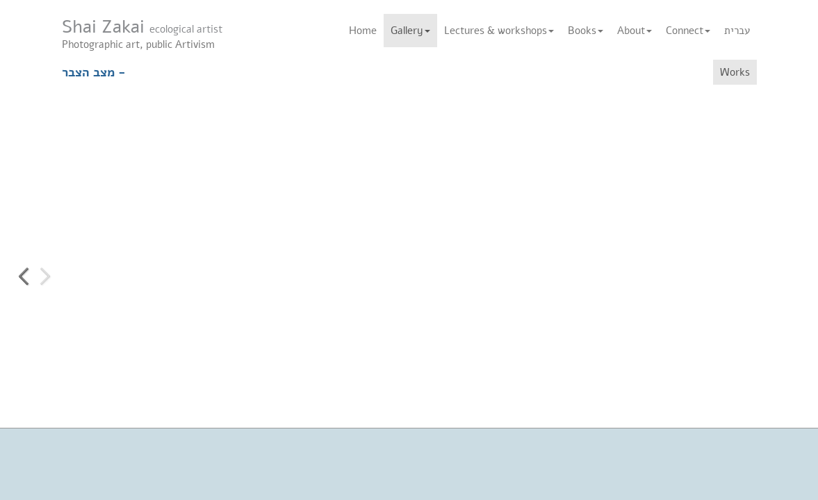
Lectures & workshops (499, 31)
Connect (688, 31)
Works (735, 72)
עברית (737, 31)
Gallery (410, 31)
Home (363, 31)
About (634, 31)
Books (585, 31)
